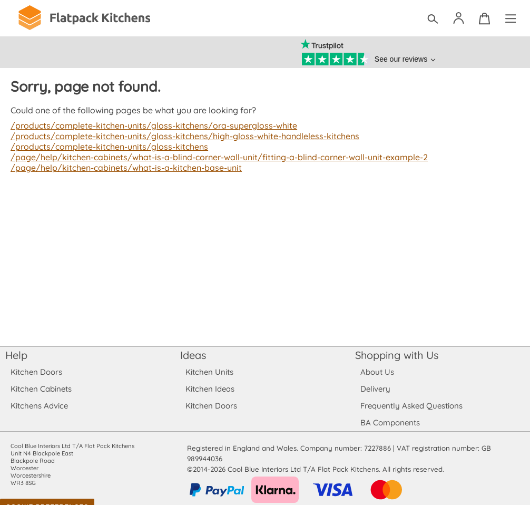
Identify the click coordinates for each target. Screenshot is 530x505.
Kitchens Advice (39, 406)
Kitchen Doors (36, 372)
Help (16, 355)
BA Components (390, 422)
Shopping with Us (397, 355)
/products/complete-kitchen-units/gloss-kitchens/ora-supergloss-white (150, 125)
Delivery (375, 389)
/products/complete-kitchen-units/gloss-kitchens (107, 146)
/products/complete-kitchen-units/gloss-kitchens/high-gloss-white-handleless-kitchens (181, 136)
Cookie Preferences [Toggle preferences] (47, 496)
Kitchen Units (209, 372)
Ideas (193, 355)
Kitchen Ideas (209, 389)
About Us (377, 372)
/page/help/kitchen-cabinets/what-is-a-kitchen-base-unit (124, 167)
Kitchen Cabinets (41, 389)
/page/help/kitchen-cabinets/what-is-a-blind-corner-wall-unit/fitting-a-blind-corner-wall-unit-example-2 (215, 157)
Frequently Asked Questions (411, 406)
